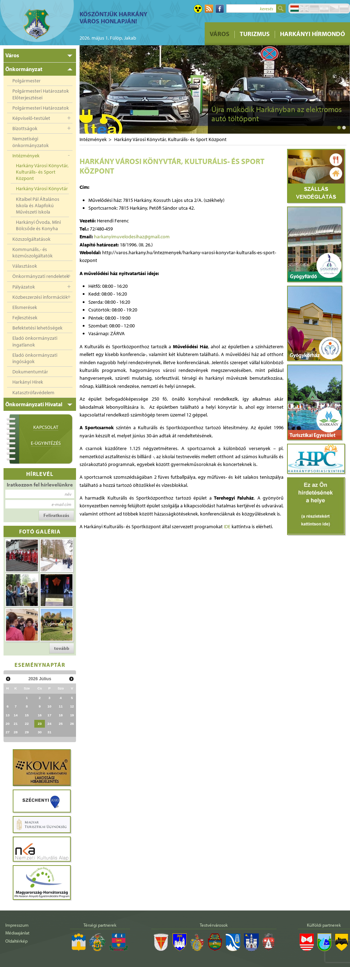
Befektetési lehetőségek (37, 328)
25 (61, 724)
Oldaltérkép (16, 941)
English (304, 8)
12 (72, 706)
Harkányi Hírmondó (312, 34)
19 (72, 715)
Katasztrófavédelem (33, 392)
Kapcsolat (45, 427)
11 (61, 706)
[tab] (40, 55)
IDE (227, 526)
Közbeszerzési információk (40, 297)
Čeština (334, 8)
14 (16, 715)
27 (8, 732)
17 (49, 715)
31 (49, 732)
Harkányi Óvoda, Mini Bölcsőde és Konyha (38, 225)
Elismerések (24, 307)
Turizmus (255, 34)
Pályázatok (23, 287)
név (68, 494)
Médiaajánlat (17, 933)
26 (72, 724)
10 (49, 706)
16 (40, 715)
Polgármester (26, 80)
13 (8, 715)
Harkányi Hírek (27, 382)
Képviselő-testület (31, 118)
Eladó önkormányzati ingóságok (34, 358)
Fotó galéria (40, 531)
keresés (266, 8)
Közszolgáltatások (31, 239)
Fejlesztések (24, 317)
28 (16, 732)
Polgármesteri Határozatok (40, 108)
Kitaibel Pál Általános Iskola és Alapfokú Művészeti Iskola (37, 205)
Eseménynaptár (39, 664)
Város (219, 34)
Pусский (344, 8)
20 (8, 724)
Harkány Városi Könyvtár (42, 188)
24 (49, 724)
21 (16, 724)
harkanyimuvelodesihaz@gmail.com (132, 236)
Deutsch (314, 8)
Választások (24, 266)
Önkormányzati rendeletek (40, 276)
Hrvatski (324, 8)
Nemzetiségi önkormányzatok (30, 141)
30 (40, 732)
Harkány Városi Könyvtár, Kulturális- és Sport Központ (42, 171)
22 (27, 724)
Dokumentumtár (30, 371)
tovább (61, 648)
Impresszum (17, 925)
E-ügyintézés (46, 443)
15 (27, 715)
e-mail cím (61, 504)
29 (27, 732)
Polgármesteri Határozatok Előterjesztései (40, 94)
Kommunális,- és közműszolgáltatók (32, 252)
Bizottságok (24, 128)
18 (61, 715)
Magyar (294, 8)
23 (40, 724)
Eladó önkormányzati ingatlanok (34, 341)
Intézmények (26, 155)
